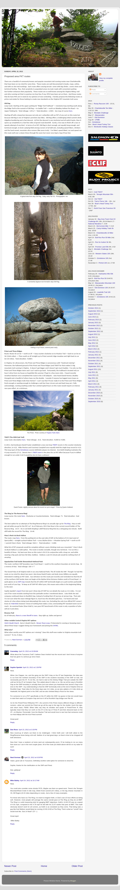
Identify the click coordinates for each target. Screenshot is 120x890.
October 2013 (93, 308)
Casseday (14, 651)
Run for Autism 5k (101, 242)
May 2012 (91, 343)
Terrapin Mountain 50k (104, 194)
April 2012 (92, 346)
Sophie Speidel (16, 667)
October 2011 (93, 363)
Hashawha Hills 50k (106, 274)
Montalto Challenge (101, 113)
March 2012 (92, 349)
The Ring (67, 523)
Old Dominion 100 (101, 288)
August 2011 (92, 369)
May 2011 (91, 378)
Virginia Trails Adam (53, 433)
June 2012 (92, 340)
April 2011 (92, 381)
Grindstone (24, 450)
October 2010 (93, 398)
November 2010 (94, 396)
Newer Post (10, 866)
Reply (12, 660)
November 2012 (94, 325)
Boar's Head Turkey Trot (101, 124)
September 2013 (94, 311)
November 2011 (94, 361)
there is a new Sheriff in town (26, 615)
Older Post (77, 866)
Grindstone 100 (102, 258)
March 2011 (92, 384)
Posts (93, 90)
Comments (95, 94)
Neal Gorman (15, 757)
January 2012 (93, 355)
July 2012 (91, 337)
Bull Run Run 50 (100, 278)
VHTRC (55, 625)
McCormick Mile (102, 226)
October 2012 (93, 328)
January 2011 (93, 390)
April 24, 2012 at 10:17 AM (29, 780)
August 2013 (92, 314)
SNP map (21, 582)
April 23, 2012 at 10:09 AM (28, 651)
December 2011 (94, 358)
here (70, 111)
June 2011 (92, 375)
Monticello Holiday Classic (103, 127)
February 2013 (93, 320)
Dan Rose (14, 730)
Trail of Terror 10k (101, 201)
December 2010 (94, 393)
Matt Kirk (14, 604)
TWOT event (37, 452)
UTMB (97, 120)
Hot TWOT (98, 199)
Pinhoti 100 (103, 263)
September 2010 (94, 401)
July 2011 (91, 372)
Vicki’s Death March (11, 623)
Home (44, 866)
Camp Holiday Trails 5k (105, 228)
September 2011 (94, 366)
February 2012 (93, 352)
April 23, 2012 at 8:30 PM (33, 757)
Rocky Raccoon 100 (101, 104)
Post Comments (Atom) (23, 871)
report (19, 591)
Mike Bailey (14, 780)
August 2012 (92, 334)
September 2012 (94, 331)
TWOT (55, 445)
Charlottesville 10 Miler (104, 233)
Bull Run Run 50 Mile (103, 237)
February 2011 (93, 387)
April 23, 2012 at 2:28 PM (32, 667)
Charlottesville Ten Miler (103, 108)
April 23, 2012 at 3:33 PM (28, 730)
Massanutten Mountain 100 (105, 283)
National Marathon (95, 224)
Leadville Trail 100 (103, 292)
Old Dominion (100, 117)
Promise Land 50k (102, 247)
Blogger (73, 881)
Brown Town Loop (43, 623)
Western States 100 (103, 254)
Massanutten (99, 115)
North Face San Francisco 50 (104, 208)
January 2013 (93, 322)
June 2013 (92, 317)
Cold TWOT (98, 192)
